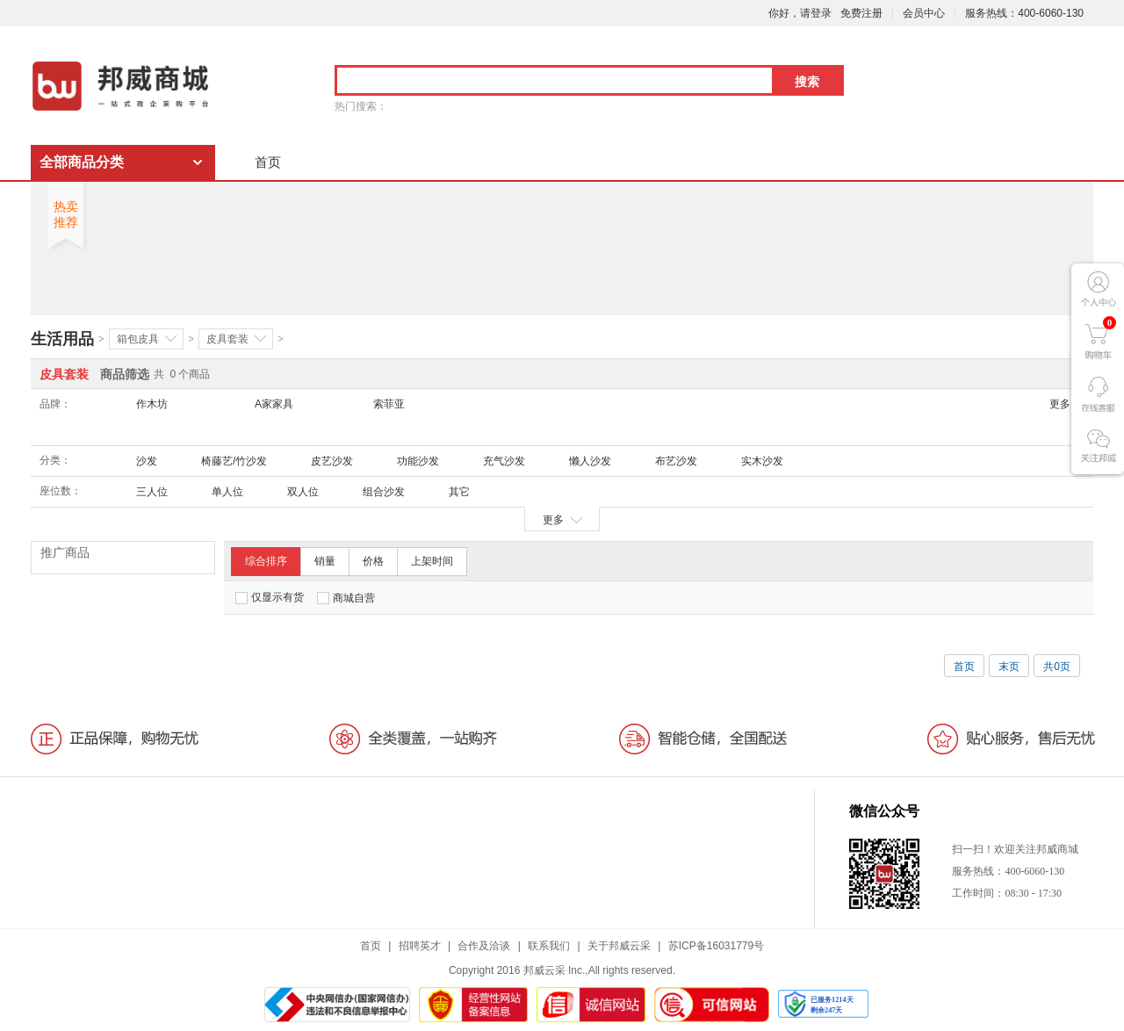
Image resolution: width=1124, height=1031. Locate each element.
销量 (324, 561)
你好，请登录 (800, 13)
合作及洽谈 (484, 946)
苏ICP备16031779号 (716, 946)
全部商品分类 (82, 162)
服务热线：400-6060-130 (1024, 13)
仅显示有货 (269, 597)
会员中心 (924, 13)
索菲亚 (389, 404)
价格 (373, 561)
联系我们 (549, 946)
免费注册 (861, 13)
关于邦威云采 (619, 946)
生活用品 (62, 339)
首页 (268, 162)
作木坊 (152, 404)
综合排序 (266, 561)
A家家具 (274, 404)
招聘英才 (420, 946)
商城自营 (346, 598)
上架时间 (432, 561)
